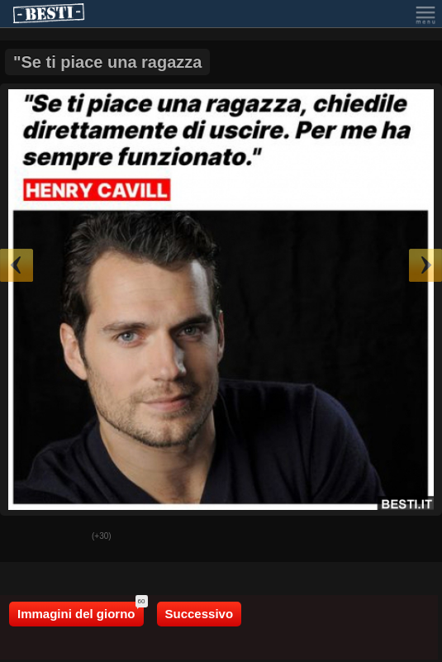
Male (67, 537)
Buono (25, 537)
